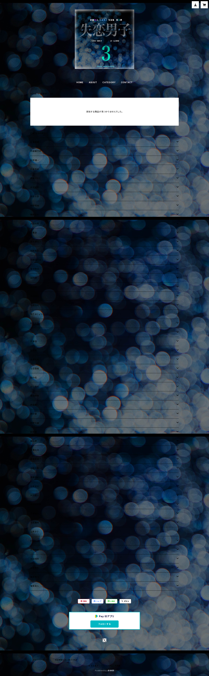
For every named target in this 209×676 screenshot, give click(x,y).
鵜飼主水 (34, 214)
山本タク (34, 531)
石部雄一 (34, 160)
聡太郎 (33, 350)
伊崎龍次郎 (35, 151)
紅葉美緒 (34, 142)
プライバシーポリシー (41, 660)
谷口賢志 (34, 386)
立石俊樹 (34, 368)
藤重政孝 (34, 459)
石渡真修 (34, 169)
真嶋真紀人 (35, 477)
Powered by (104, 670)
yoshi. (33, 540)
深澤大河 (34, 450)
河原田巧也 (35, 260)
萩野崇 (43, 94)
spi (31, 332)
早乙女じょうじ (37, 314)
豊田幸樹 (34, 395)
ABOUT (93, 82)
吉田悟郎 (34, 549)
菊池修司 (34, 269)
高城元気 (34, 359)
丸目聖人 (34, 495)
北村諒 (33, 278)
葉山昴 (33, 441)
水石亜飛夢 (35, 504)
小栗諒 (33, 232)
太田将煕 (34, 223)
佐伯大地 (34, 305)
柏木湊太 (34, 241)
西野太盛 (34, 423)
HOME (79, 82)
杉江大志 (34, 323)
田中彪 (33, 377)
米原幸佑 (34, 568)
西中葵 (33, 414)
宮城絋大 (34, 513)
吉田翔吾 (34, 558)
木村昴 (33, 287)
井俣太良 (34, 196)
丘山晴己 (34, 296)
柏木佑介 (34, 250)
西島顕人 (34, 404)
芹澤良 (33, 341)
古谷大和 (34, 468)
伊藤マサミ (35, 178)
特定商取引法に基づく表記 (66, 660)
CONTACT (127, 82)
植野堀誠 (34, 205)
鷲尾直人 (34, 586)
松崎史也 (34, 486)
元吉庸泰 (34, 522)
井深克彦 (34, 187)
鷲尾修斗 (34, 577)
